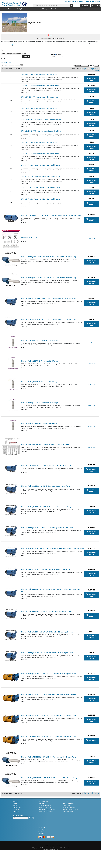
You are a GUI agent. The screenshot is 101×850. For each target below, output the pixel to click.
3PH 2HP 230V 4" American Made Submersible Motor (40, 110)
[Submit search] (72, 4)
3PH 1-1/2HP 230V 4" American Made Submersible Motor (41, 134)
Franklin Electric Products (45, 802)
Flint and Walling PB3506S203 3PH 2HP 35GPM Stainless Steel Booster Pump (48, 755)
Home (2, 8)
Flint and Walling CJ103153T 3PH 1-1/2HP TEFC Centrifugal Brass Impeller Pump (49, 693)
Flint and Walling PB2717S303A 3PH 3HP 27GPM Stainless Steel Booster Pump (49, 775)
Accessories (41, 800)
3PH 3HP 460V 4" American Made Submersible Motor (40, 74)
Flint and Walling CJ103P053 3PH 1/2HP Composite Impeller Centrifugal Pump (48, 324)
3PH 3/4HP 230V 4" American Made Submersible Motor (40, 181)
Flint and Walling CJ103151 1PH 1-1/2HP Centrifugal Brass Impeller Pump (47, 529)
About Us (15, 798)
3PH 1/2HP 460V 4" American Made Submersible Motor (40, 193)
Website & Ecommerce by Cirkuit (50, 846)
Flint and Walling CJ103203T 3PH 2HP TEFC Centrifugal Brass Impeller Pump (48, 673)
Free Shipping (96, 1)
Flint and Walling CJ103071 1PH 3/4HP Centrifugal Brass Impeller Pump (46, 611)
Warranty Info (16, 808)
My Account (41, 825)
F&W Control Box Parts (29, 244)
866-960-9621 (85, 4)
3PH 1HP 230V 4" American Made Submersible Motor (40, 157)
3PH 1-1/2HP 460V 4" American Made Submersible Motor (41, 122)
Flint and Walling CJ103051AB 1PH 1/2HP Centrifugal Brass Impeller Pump (47, 631)
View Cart (40, 829)
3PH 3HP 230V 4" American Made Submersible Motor (40, 86)
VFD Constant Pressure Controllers (47, 806)
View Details (91, 244)
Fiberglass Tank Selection (69, 804)
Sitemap (15, 802)
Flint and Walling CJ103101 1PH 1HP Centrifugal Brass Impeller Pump (45, 570)
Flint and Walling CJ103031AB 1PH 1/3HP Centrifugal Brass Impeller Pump (47, 652)
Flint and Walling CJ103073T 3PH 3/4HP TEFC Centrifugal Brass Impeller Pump (49, 734)
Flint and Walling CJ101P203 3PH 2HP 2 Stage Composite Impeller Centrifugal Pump (51, 221)
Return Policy (41, 831)
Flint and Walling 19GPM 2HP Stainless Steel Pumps (39, 365)
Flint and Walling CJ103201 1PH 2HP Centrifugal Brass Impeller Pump (45, 488)
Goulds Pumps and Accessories (70, 806)
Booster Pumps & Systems (45, 804)
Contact (71, 8)
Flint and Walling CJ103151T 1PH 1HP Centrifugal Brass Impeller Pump (46, 508)
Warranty (44, 8)
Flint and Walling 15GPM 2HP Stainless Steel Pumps (39, 385)
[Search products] (51, 4)
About (63, 8)
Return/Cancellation (33, 8)
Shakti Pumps (66, 802)
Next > (97, 70)
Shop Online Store (43, 798)
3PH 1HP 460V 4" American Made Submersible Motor (40, 146)
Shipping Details (21, 8)
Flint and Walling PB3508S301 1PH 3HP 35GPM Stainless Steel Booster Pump (48, 283)
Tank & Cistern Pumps (68, 808)
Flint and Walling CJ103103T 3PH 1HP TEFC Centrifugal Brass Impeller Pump (48, 714)
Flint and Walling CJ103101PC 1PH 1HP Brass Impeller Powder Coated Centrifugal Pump (52, 549)
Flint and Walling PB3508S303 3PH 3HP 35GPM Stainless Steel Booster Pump (48, 262)
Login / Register (42, 827)
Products (10, 8)
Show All (96, 68)
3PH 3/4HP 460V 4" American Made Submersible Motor (40, 169)
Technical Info (54, 8)
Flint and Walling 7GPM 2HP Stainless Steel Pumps (39, 426)
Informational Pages (39, 56)
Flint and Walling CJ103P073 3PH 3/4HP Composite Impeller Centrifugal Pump (48, 303)
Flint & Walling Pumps (68, 800)
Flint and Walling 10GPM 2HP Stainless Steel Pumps (39, 406)
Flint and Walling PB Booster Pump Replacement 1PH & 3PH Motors (45, 447)
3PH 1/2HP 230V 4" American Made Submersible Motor (40, 205)
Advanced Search (6, 62)
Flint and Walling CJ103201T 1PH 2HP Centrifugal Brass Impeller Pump (46, 467)
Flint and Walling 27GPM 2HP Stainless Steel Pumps (39, 344)
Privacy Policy (43, 842)
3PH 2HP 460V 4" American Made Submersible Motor (40, 98)
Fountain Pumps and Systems (46, 808)
